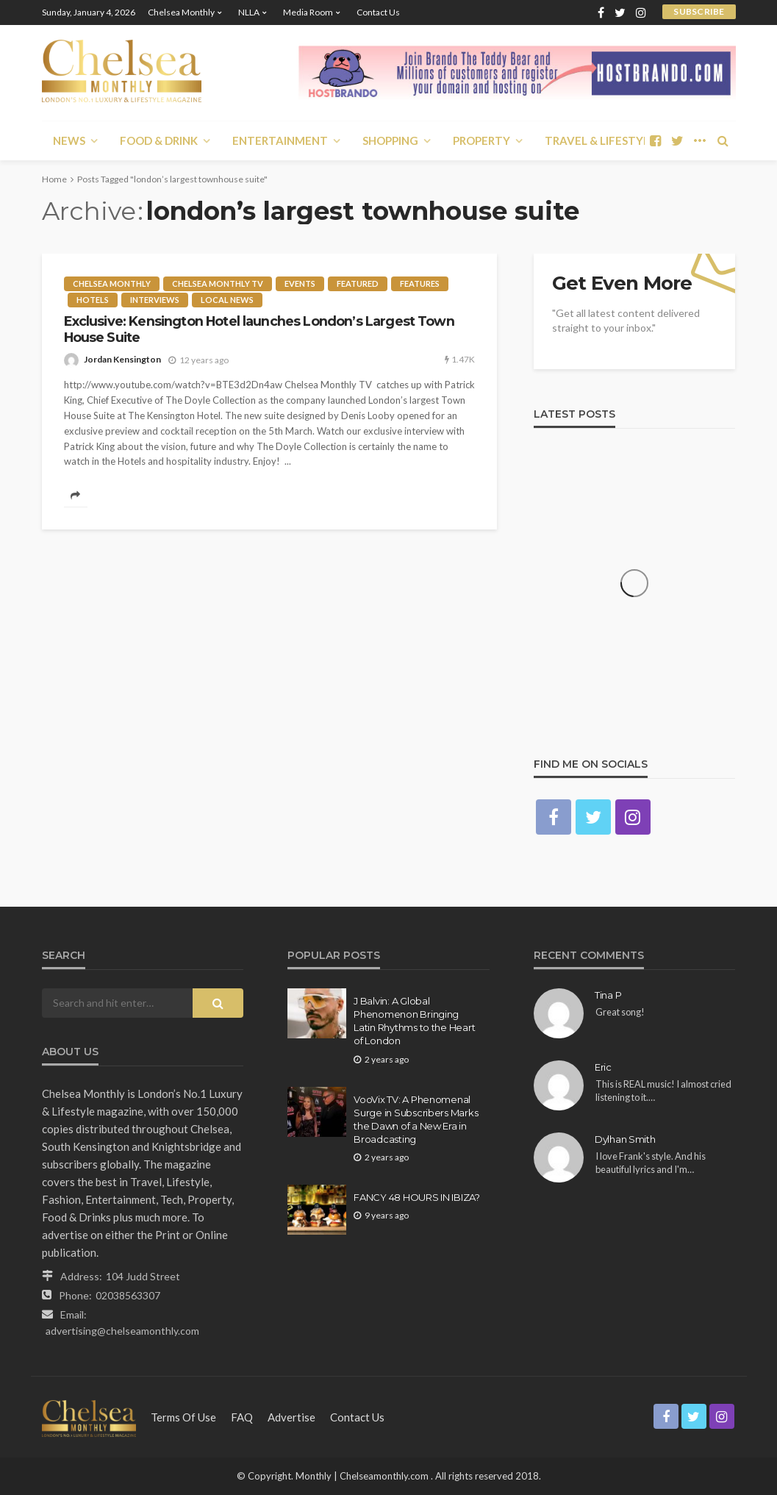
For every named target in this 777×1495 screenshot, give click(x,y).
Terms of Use (183, 1417)
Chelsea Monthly (181, 12)
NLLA (248, 12)
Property (481, 140)
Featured (358, 283)
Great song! (620, 1012)
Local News (227, 299)
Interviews (154, 299)
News (69, 140)
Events (299, 283)
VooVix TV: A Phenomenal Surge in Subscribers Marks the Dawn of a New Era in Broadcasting (416, 1119)
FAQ (242, 1417)
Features (420, 283)
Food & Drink (159, 140)
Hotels (92, 299)
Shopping (390, 140)
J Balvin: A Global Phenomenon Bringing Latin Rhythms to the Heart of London (414, 1021)
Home (54, 179)
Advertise (291, 1417)
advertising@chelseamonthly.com (122, 1330)
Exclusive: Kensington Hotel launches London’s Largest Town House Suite (259, 329)
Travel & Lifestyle (600, 140)
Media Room (308, 12)
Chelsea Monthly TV (217, 283)
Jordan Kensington (122, 359)
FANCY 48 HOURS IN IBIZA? (417, 1197)
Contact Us (378, 12)
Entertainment (280, 140)
